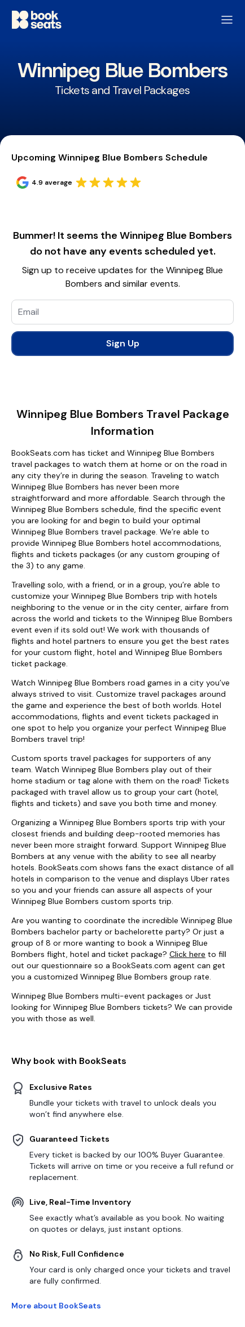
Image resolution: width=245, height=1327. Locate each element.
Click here (187, 954)
